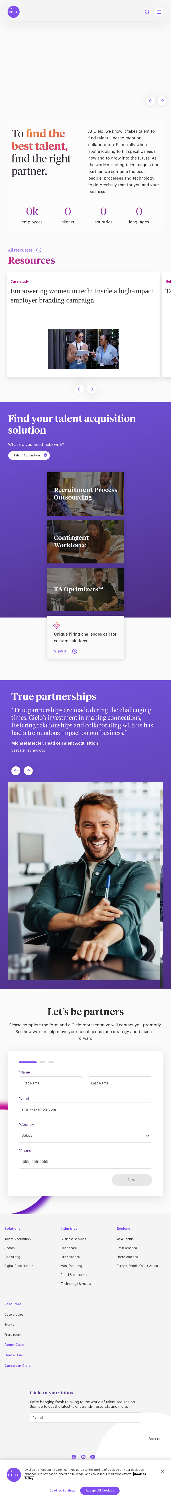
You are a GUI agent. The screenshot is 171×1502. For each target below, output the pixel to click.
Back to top (158, 1439)
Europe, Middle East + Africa (137, 1266)
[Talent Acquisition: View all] (65, 651)
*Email (24, 1098)
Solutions (12, 1228)
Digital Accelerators (18, 1266)
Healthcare (69, 1248)
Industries (69, 1228)
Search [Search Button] (147, 12)
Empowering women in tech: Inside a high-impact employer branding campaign (74, 295)
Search (9, 1248)
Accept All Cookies (100, 1490)
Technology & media (76, 1284)
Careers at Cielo (17, 1365)
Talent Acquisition (31, 455)
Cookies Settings (62, 1490)
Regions (123, 1228)
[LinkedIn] (83, 1456)
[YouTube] (92, 1456)
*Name (24, 1072)
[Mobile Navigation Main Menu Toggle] (159, 11)
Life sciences (70, 1257)
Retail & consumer (74, 1275)
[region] (85, 1481)
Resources (13, 1304)
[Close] (163, 1471)
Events (9, 1324)
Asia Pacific (125, 1239)
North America (127, 1257)
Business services (73, 1239)
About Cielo (14, 1344)
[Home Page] (14, 12)
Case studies (13, 1314)
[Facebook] (74, 1456)
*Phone (25, 1151)
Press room (12, 1334)
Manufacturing (71, 1266)
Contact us (13, 1355)
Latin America (127, 1248)
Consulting (12, 1257)
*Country (26, 1124)
